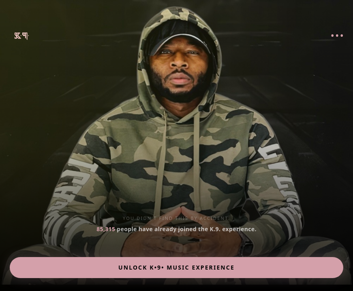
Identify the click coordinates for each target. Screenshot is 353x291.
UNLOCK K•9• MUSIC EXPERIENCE (176, 267)
